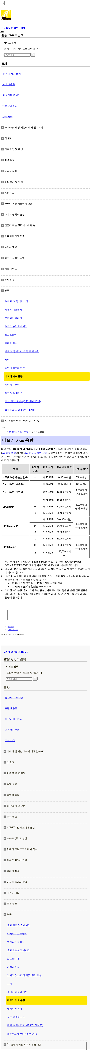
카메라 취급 (11, 343)
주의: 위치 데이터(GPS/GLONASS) (23, 401)
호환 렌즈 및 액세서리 (16, 301)
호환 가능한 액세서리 (16, 326)
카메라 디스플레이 (14, 309)
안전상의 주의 (9, 105)
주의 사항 (7, 116)
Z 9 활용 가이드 (15, 432)
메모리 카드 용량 (14, 376)
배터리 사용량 (12, 384)
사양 (7, 359)
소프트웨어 (11, 334)
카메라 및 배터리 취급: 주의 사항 (22, 351)
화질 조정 (11, 453)
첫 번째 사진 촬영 (11, 73)
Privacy (11, 627)
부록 (26, 432)
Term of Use (13, 630)
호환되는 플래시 (13, 318)
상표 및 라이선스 (14, 393)
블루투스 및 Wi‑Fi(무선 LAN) (20, 409)
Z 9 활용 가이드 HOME (16, 652)
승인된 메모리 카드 (15, 368)
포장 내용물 (8, 84)
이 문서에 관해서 (11, 95)
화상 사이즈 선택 (38, 453)
